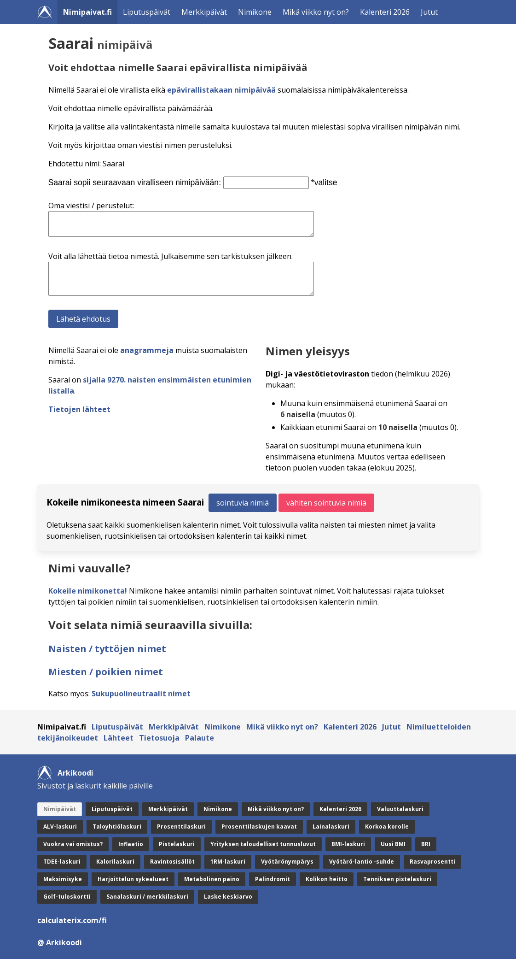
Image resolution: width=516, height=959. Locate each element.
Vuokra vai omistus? (73, 844)
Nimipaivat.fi (87, 12)
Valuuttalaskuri (400, 809)
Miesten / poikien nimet (105, 671)
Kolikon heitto (327, 879)
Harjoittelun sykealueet (133, 879)
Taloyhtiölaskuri (117, 826)
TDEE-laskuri (62, 861)
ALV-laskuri (60, 826)
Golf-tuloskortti (67, 896)
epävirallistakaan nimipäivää (221, 90)
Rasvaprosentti (432, 861)
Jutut (429, 12)
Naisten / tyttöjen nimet (107, 648)
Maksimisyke (62, 879)
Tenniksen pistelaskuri (397, 879)
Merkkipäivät (204, 12)
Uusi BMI (393, 844)
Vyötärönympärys (287, 861)
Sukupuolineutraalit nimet (141, 693)
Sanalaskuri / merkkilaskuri (147, 896)
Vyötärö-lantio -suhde (361, 861)
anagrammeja (147, 350)
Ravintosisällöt (172, 861)
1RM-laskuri (227, 861)
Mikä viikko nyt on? (316, 12)
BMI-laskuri (348, 844)
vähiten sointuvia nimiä (326, 503)
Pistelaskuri (177, 844)
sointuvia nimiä (242, 503)
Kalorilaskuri (115, 861)
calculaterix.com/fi (72, 920)
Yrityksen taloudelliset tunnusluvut (263, 844)
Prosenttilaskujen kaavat (259, 826)
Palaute (199, 738)
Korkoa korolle (387, 826)
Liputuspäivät (146, 12)
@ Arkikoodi (59, 942)
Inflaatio (130, 844)
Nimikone (255, 12)
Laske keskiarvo (228, 896)
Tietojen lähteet (79, 409)
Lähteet (118, 738)
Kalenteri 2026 (385, 12)
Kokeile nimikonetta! (87, 591)
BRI (425, 844)
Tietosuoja (159, 738)
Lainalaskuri (331, 826)
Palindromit (272, 879)
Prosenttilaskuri (181, 826)
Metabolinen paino (211, 879)
